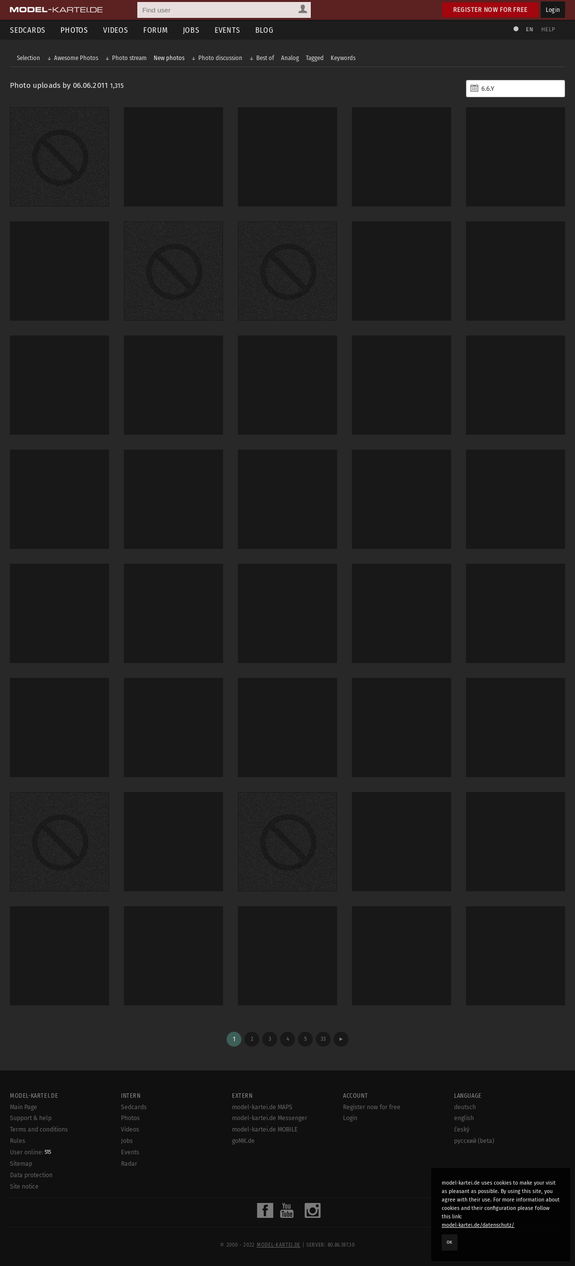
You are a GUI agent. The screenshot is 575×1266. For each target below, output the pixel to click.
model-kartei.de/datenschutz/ (478, 1225)
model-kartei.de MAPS (262, 1107)
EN (529, 29)
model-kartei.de (278, 1245)
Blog (264, 30)
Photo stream (129, 58)
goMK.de (243, 1140)
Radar (129, 1163)
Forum (155, 30)
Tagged (315, 58)
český (461, 1129)
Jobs (191, 30)
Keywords (343, 58)
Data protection (31, 1175)
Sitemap (21, 1163)
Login (553, 9)
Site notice (24, 1186)
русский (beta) (474, 1140)
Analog (290, 58)
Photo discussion (220, 58)
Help (548, 29)
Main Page (23, 1107)
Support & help (31, 1118)
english (464, 1118)
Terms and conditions (39, 1129)
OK (450, 1242)
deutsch (465, 1107)
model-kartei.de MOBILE (265, 1129)
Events (227, 30)
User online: (30, 1152)
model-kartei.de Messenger (269, 1118)
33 (323, 1039)
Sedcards (28, 30)
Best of (265, 58)
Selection (28, 58)
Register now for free (490, 9)
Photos (74, 30)
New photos (169, 58)
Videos (115, 30)
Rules (17, 1140)
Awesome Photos (76, 58)
